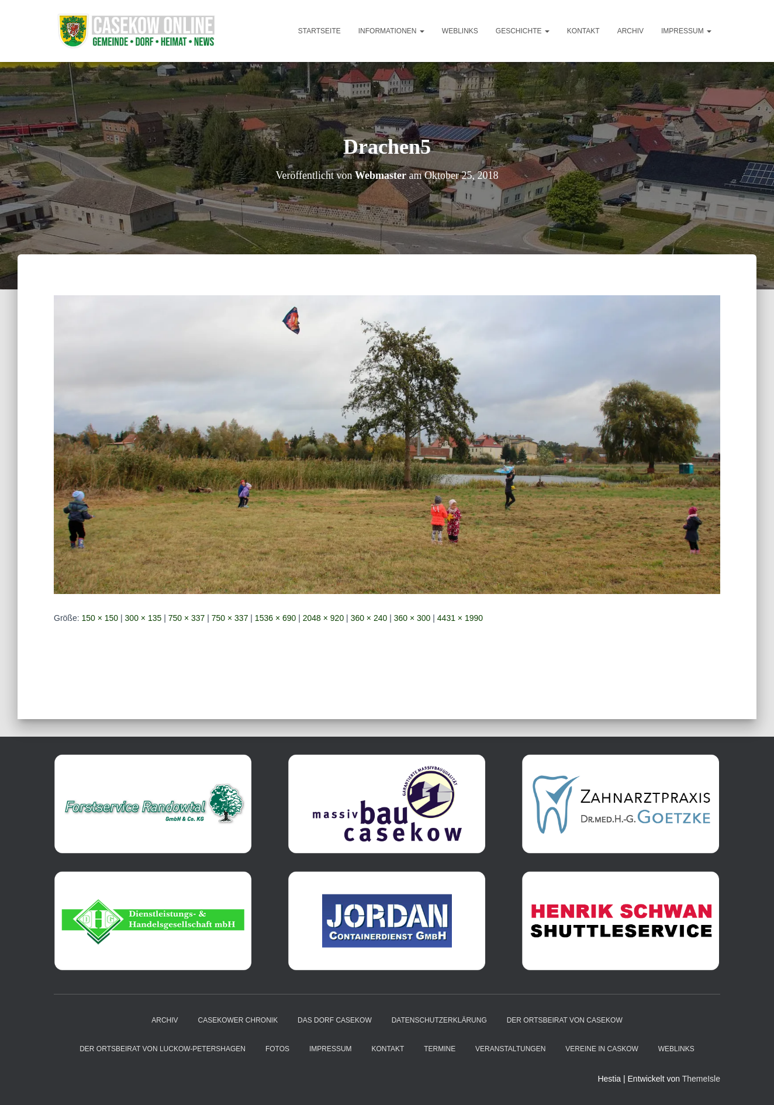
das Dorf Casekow (335, 1020)
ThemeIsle (701, 1078)
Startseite (319, 31)
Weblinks (460, 31)
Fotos (277, 1049)
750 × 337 (186, 618)
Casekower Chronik (238, 1020)
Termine (439, 1049)
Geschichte (523, 31)
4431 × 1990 (460, 618)
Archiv (630, 31)
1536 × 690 (275, 618)
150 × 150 (99, 618)
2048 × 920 (323, 618)
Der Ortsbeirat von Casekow (565, 1020)
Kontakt (583, 31)
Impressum (686, 31)
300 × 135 (143, 618)
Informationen (391, 31)
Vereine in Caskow (601, 1049)
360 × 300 (412, 618)
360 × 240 (369, 618)
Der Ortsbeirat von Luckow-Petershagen (163, 1049)
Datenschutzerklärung (439, 1020)
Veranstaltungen (510, 1049)
